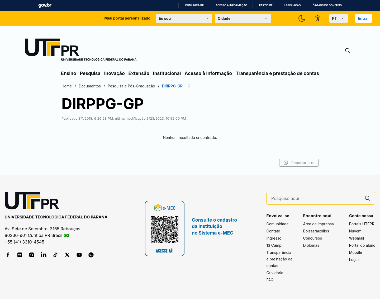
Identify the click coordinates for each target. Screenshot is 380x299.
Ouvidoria (274, 272)
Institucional (167, 73)
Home (66, 86)
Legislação (292, 5)
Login (354, 259)
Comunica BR (194, 5)
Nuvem (355, 231)
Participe (266, 5)
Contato (273, 231)
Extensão (139, 73)
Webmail (356, 238)
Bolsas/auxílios (316, 231)
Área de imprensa (318, 224)
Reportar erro (299, 162)
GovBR (44, 5)
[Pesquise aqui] (315, 198)
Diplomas (311, 245)
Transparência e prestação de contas (277, 73)
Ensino (68, 73)
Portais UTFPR (361, 224)
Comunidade (277, 224)
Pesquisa (90, 73)
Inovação (114, 73)
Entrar (363, 18)
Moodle (355, 252)
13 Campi (274, 245)
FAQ (269, 280)
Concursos (312, 238)
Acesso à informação (231, 5)
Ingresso (273, 238)
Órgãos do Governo (327, 5)
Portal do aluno (362, 245)
